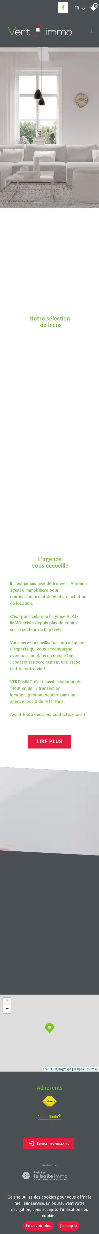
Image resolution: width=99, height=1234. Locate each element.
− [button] (7, 1009)
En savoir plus (38, 1225)
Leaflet (47, 1069)
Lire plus (49, 741)
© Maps (62, 1069)
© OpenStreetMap (86, 1069)
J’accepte (68, 1225)
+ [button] (7, 1001)
